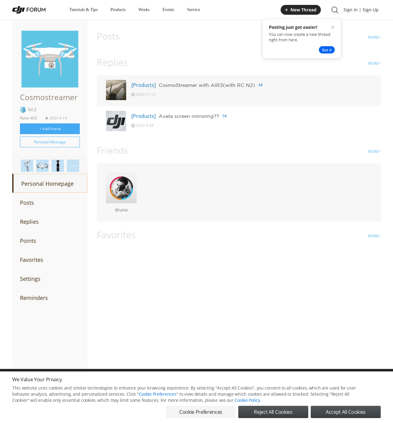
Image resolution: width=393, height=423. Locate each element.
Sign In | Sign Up (361, 10)
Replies (29, 221)
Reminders (34, 297)
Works (144, 9)
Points (28, 240)
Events (168, 9)
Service (193, 9)
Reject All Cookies (273, 412)
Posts (27, 202)
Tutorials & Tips (83, 9)
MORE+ (374, 37)
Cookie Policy (247, 400)
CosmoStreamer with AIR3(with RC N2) (207, 85)
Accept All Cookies (346, 412)
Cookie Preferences (158, 394)
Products (118, 9)
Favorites (31, 259)
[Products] (143, 85)
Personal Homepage (47, 183)
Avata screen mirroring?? (189, 116)
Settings (30, 278)
